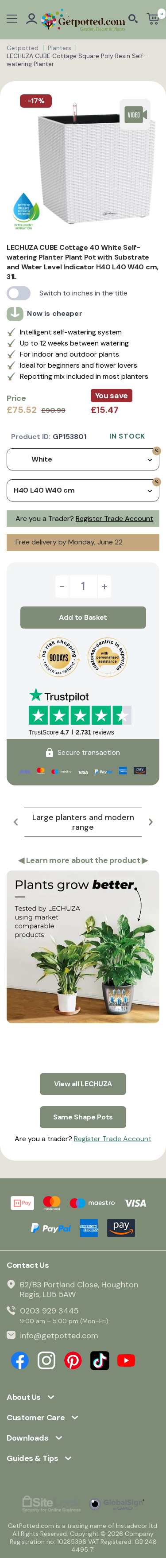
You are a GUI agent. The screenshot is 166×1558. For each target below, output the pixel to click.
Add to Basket (83, 617)
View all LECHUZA (83, 1083)
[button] (15, 822)
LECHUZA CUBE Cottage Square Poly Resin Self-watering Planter (77, 60)
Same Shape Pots (83, 1117)
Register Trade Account (114, 518)
